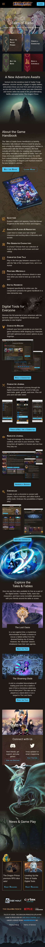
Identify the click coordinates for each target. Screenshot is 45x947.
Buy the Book (10, 169)
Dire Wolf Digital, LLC (31, 917)
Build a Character (22, 378)
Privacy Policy (14, 925)
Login (40, 4)
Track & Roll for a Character (22, 429)
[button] (3, 4)
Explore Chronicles (22, 540)
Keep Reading (10, 887)
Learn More (29, 169)
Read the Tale (22, 649)
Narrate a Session (22, 484)
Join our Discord (13, 760)
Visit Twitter (32, 758)
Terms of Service (30, 925)
